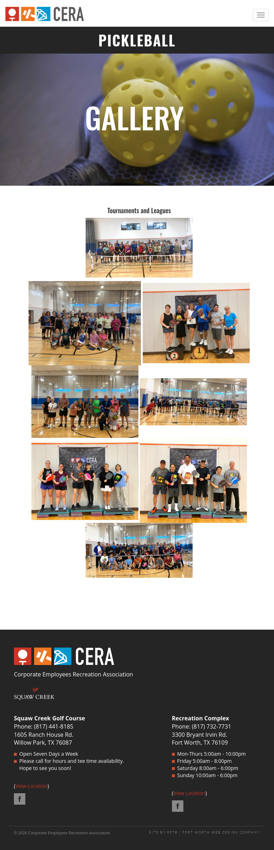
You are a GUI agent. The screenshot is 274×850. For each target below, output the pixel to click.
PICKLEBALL (137, 40)
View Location (31, 785)
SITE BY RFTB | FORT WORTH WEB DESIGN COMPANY (204, 832)
